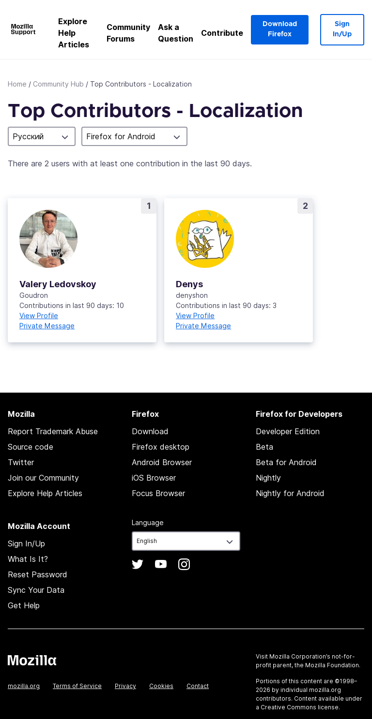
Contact (197, 686)
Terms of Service (77, 686)
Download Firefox (280, 29)
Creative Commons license (300, 707)
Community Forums (128, 33)
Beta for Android (286, 462)
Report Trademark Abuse (53, 431)
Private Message (47, 326)
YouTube (161, 564)
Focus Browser (158, 493)
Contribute (222, 33)
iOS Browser (154, 478)
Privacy (125, 686)
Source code (30, 447)
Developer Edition (288, 431)
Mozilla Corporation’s (299, 656)
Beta (264, 447)
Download (150, 431)
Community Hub (58, 84)
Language (148, 522)
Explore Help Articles (73, 32)
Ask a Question (175, 33)
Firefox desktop (160, 447)
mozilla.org (24, 686)
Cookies (161, 686)
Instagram (184, 564)
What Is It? (28, 559)
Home (17, 84)
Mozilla (32, 660)
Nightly (268, 478)
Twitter (21, 462)
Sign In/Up (342, 29)
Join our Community (43, 478)
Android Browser (162, 462)
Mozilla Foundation (332, 665)
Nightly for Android (290, 493)
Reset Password (37, 574)
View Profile (38, 315)
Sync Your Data (36, 590)
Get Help (24, 605)
